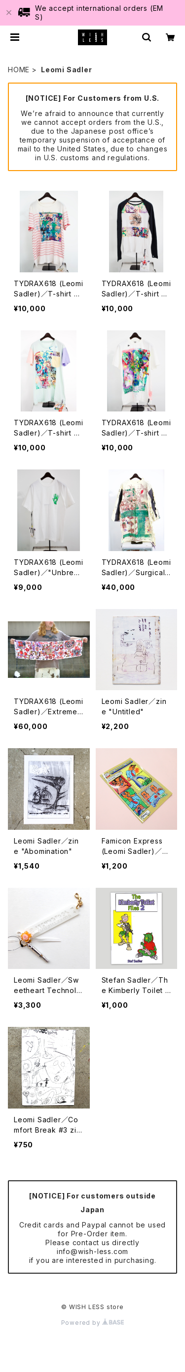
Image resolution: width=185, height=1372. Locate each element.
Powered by (92, 1322)
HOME (19, 69)
